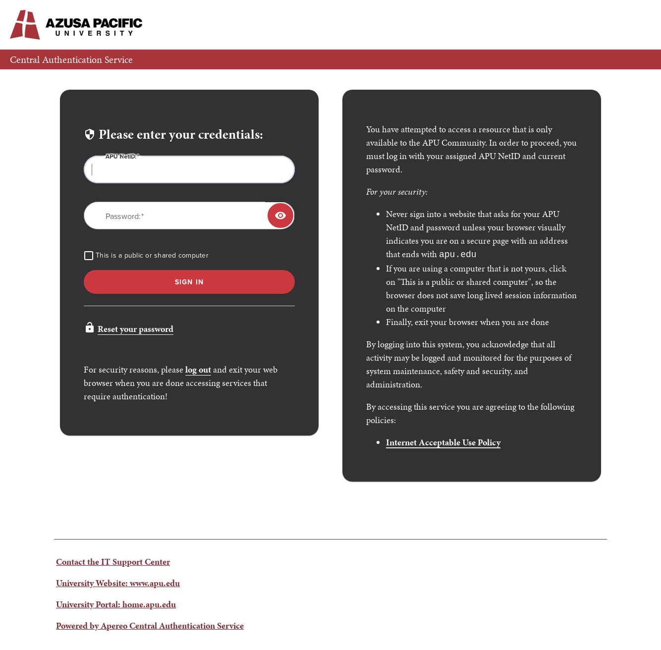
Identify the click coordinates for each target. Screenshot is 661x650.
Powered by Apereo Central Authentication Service (150, 624)
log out (198, 369)
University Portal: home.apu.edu (116, 603)
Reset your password (135, 329)
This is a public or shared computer (152, 256)
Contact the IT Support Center (113, 560)
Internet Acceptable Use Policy (443, 441)
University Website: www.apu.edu (118, 582)
